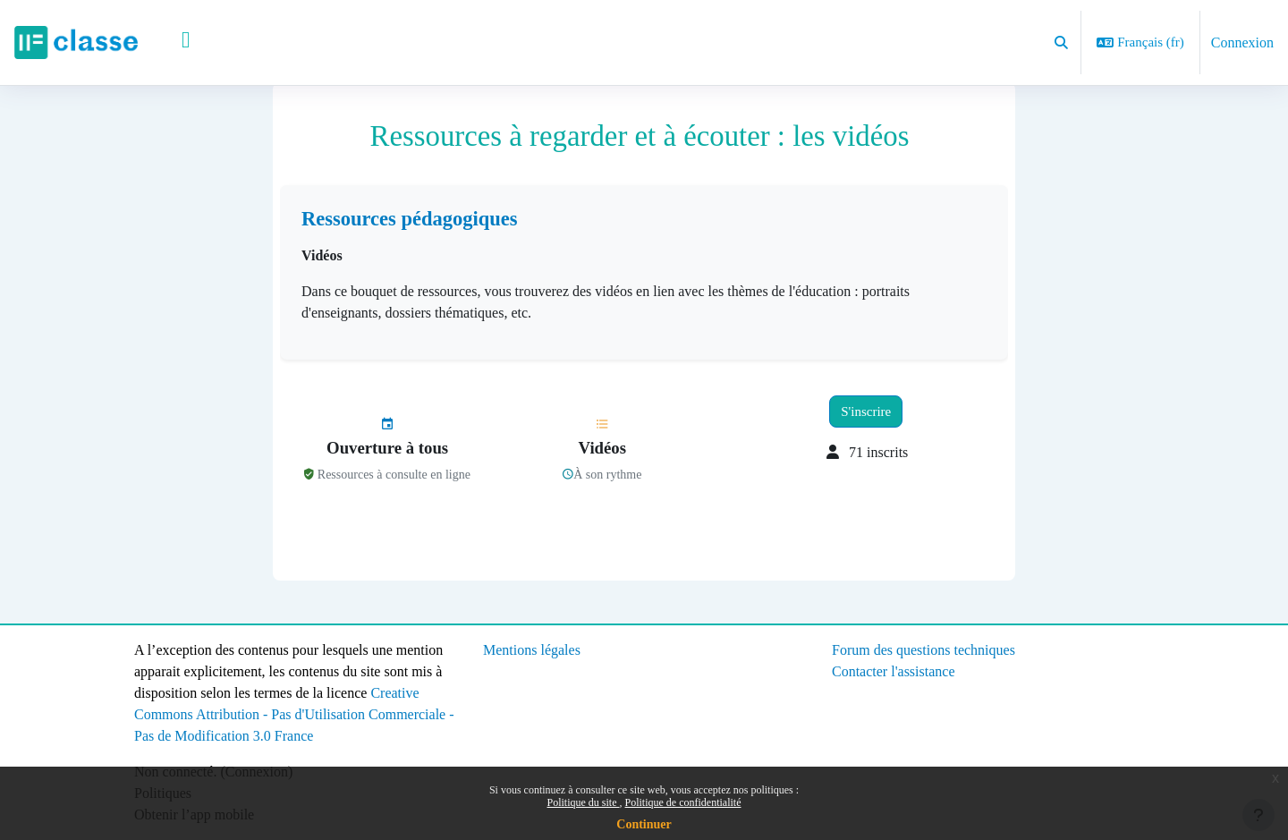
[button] (1061, 42)
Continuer (643, 824)
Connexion (1242, 42)
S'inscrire (866, 435)
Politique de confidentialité (683, 802)
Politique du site (583, 802)
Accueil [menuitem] (181, 42)
